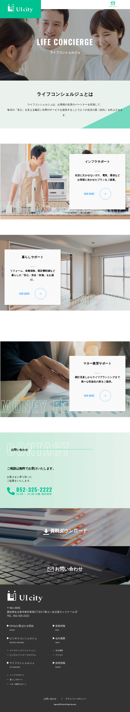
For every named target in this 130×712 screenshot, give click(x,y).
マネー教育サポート (18, 684)
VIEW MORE (89, 194)
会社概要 (59, 650)
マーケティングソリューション (23, 650)
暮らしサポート (16, 680)
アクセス (59, 655)
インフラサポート (17, 675)
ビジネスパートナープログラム (23, 655)
